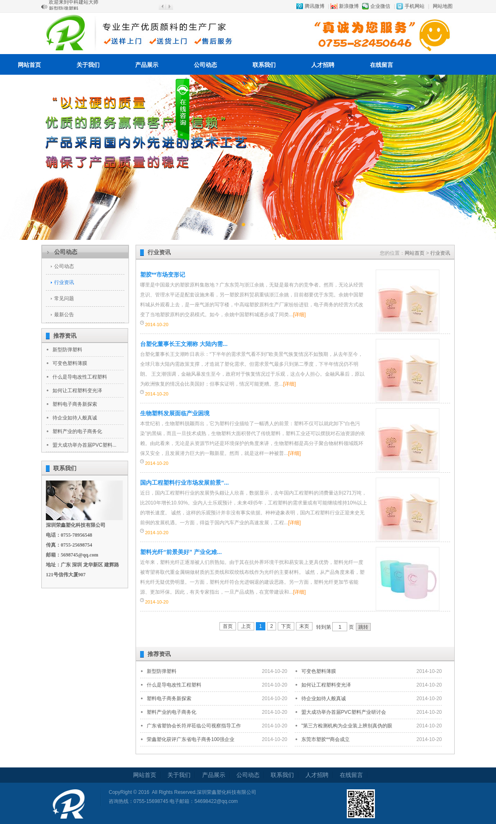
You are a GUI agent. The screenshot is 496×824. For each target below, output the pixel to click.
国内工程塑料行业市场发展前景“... (184, 482)
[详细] (299, 314)
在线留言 (381, 65)
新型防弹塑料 (67, 350)
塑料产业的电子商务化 (77, 431)
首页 (228, 626)
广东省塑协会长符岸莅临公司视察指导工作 (194, 726)
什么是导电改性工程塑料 (79, 377)
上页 (246, 626)
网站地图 (443, 6)
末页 (304, 626)
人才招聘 (322, 65)
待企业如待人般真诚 (74, 418)
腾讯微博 (314, 6)
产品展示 (146, 65)
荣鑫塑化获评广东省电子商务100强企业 (190, 739)
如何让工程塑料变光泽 (77, 390)
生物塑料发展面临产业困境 (175, 413)
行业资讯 (64, 282)
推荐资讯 (64, 335)
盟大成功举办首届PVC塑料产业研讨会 (343, 712)
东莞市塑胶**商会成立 (325, 739)
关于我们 (88, 65)
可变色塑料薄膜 (69, 363)
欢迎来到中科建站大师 (73, 6)
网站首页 (29, 65)
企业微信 (380, 6)
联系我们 (264, 65)
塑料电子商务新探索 (74, 404)
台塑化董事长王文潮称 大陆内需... (184, 344)
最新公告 (64, 314)
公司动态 (205, 65)
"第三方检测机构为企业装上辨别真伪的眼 (346, 726)
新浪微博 (349, 6)
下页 (286, 626)
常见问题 (64, 298)
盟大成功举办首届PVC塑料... (84, 445)
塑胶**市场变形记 (162, 274)
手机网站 (414, 6)
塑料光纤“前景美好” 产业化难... (181, 552)
